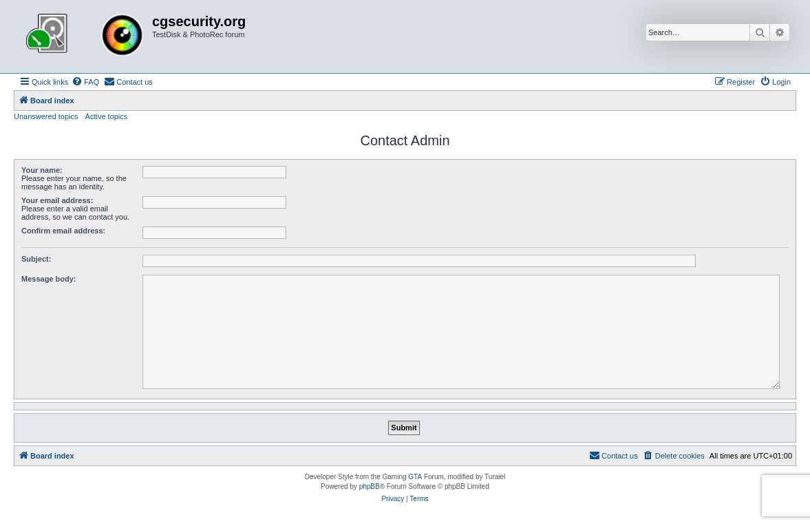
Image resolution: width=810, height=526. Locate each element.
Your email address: (57, 200)
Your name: (42, 170)
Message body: (48, 279)
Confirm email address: (63, 231)
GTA (415, 477)
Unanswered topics (46, 116)
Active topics (106, 116)
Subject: (36, 259)
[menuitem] (85, 82)
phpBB (369, 486)
